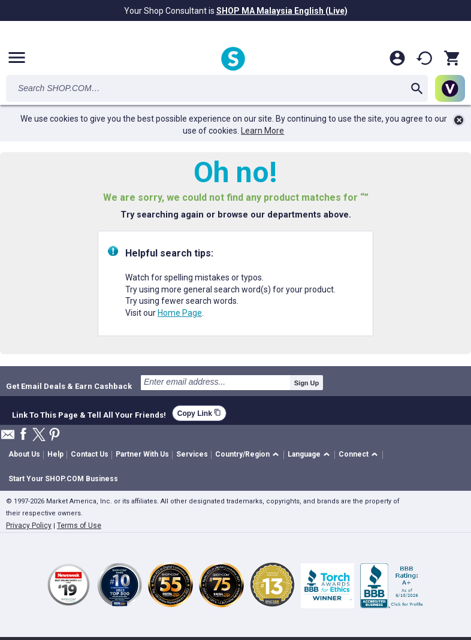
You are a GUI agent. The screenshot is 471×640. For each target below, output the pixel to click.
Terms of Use (79, 525)
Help (55, 454)
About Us (24, 454)
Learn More (262, 130)
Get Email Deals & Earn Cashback (69, 386)
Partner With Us (142, 454)
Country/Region (242, 454)
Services (192, 454)
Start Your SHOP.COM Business (63, 479)
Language (304, 454)
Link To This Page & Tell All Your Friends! (89, 413)
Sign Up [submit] (306, 383)
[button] (249, 455)
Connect (354, 454)
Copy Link (199, 413)
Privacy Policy (29, 525)
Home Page (180, 313)
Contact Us (89, 454)
